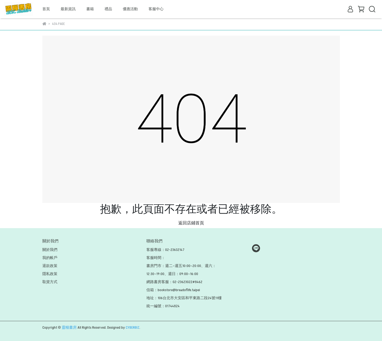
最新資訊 (68, 9)
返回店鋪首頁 (191, 223)
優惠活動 (130, 9)
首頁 (46, 9)
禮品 (108, 9)
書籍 (90, 9)
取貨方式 (49, 281)
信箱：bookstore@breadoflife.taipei (173, 289)
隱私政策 (49, 273)
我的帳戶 (49, 257)
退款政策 (49, 265)
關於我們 (49, 249)
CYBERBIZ (132, 327)
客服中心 (156, 9)
